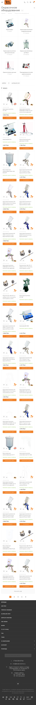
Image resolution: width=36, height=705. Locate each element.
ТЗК (2, 633)
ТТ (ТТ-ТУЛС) (5, 629)
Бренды (3, 602)
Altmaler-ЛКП (5, 613)
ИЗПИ (3, 625)
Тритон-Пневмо (6, 609)
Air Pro (3, 606)
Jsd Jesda (4, 621)
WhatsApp (18, 683)
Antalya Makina (6, 617)
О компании (5, 641)
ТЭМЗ (2, 637)
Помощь (4, 648)
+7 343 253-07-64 (18, 660)
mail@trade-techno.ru (19, 664)
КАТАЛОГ (4, 645)
